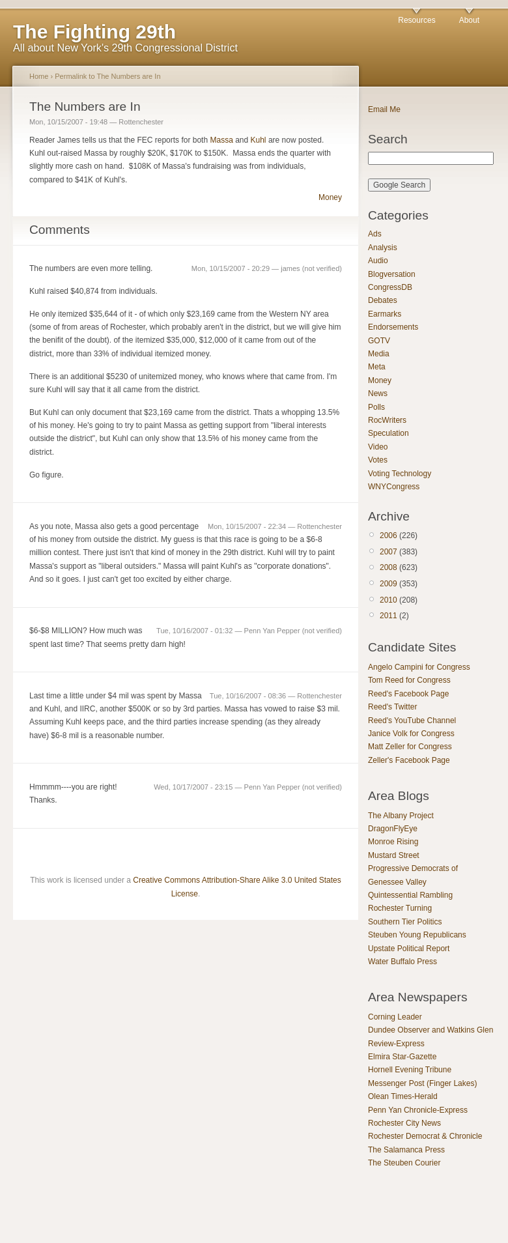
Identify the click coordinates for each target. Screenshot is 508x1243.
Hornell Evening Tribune (409, 1069)
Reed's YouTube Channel (412, 720)
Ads (375, 233)
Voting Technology (399, 473)
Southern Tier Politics (405, 921)
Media (378, 353)
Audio (378, 260)
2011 (388, 615)
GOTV (379, 340)
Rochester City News (404, 1123)
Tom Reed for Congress (409, 680)
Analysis (382, 247)
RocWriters (387, 420)
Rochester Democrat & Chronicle (425, 1136)
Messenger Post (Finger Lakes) (422, 1083)
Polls (376, 407)
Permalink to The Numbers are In (107, 76)
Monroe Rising (393, 841)
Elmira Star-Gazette (402, 1056)
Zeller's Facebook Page (409, 760)
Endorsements (393, 327)
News (378, 393)
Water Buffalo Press (402, 961)
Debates (382, 300)
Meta (377, 366)
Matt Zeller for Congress (410, 746)
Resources (416, 20)
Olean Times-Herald (403, 1096)
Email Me (384, 109)
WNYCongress (393, 486)
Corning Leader (395, 1017)
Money (330, 197)
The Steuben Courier (404, 1162)
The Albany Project (401, 815)
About (469, 20)
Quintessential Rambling (410, 895)
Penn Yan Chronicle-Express (418, 1110)
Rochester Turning (400, 908)
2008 (388, 567)
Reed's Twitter (392, 706)
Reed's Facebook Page (408, 693)
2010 (388, 600)
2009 (388, 583)
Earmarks (384, 314)
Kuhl (258, 140)
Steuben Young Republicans (417, 934)
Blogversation (392, 274)
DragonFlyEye (392, 828)
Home (38, 76)
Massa (221, 140)
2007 (388, 551)
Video (378, 446)
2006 (388, 535)
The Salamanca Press (406, 1149)
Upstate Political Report (408, 948)
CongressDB (390, 287)
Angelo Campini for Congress (419, 667)
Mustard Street (393, 855)
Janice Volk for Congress (411, 733)
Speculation (388, 433)
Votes (378, 459)
